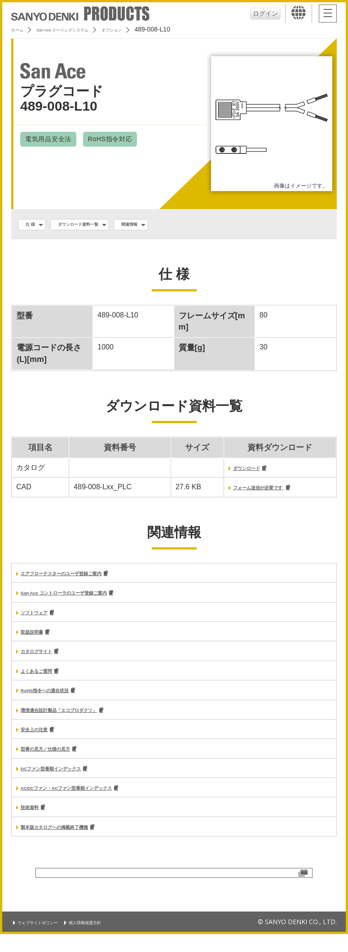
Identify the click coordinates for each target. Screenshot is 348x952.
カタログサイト (46, 659)
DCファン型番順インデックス (69, 782)
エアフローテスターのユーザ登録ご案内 (85, 578)
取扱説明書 (39, 639)
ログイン (262, 13)
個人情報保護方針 (113, 939)
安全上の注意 (42, 741)
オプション (153, 29)
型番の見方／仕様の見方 (60, 761)
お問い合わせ (174, 898)
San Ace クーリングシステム (84, 29)
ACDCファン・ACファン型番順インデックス (94, 802)
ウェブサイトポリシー (47, 939)
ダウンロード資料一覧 (98, 225)
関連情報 (168, 225)
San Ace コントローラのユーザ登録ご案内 (90, 598)
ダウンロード (229, 471)
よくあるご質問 (46, 680)
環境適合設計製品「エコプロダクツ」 (82, 720)
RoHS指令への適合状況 (59, 700)
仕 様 (34, 225)
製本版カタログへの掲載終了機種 (74, 843)
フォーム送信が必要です (248, 491)
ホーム (20, 29)
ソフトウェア (42, 619)
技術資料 (35, 823)
